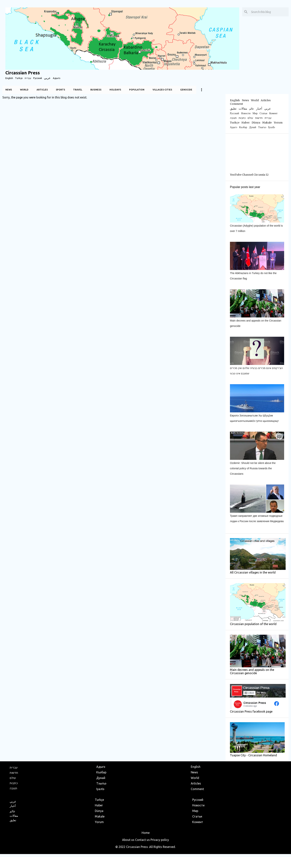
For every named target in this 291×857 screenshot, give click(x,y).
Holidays (115, 89)
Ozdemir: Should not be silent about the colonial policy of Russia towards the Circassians (253, 468)
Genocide (186, 89)
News (8, 89)
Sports (60, 89)
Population (136, 89)
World (24, 89)
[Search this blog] (269, 11)
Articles (42, 89)
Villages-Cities (162, 89)
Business (95, 89)
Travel (77, 89)
